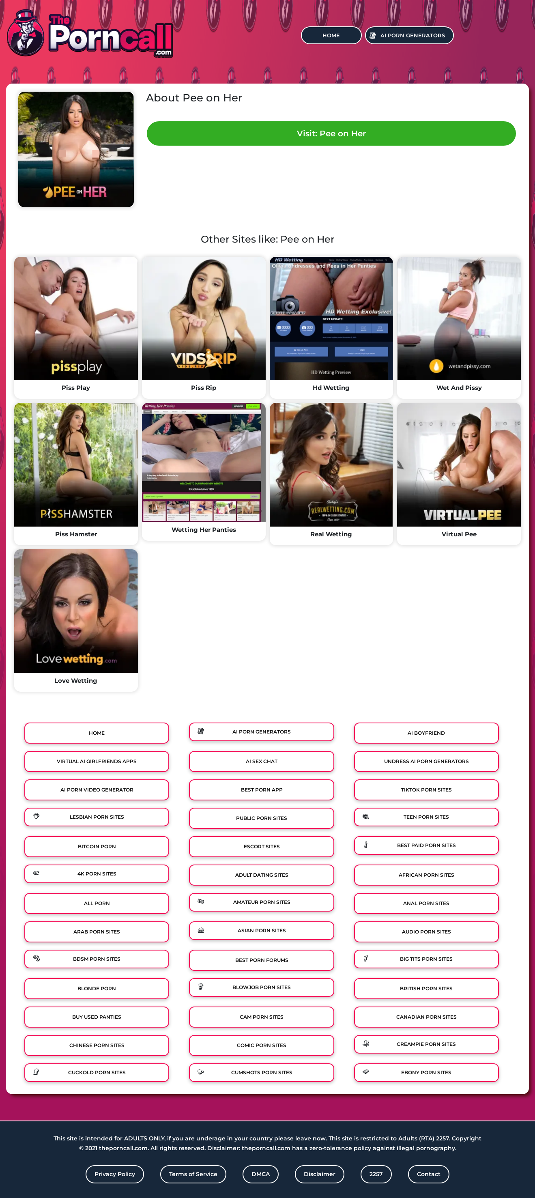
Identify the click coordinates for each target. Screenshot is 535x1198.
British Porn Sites (426, 988)
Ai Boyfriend (426, 733)
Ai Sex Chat (261, 761)
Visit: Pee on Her (331, 133)
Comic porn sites (261, 1045)
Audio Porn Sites (426, 932)
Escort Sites (262, 846)
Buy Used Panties (96, 1017)
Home (331, 35)
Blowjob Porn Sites (261, 987)
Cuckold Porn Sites (97, 1072)
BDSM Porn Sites (96, 959)
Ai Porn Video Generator (96, 790)
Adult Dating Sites (261, 875)
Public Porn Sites (261, 818)
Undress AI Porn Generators (426, 761)
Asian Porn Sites (262, 930)
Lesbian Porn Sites (97, 817)
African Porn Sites (426, 875)
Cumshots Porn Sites (261, 1072)
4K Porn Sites (96, 874)
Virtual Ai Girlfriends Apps (97, 761)
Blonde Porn (96, 988)
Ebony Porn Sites (426, 1072)
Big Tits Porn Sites (426, 959)
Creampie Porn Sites (426, 1044)
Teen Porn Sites (426, 817)
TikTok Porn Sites (426, 790)
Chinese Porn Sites (97, 1045)
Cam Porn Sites (262, 1017)
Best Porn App (262, 790)
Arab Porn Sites (96, 932)
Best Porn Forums (261, 960)
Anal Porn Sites (426, 903)
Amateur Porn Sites (261, 902)
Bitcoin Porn (97, 846)
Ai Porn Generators (412, 35)
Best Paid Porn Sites (426, 845)
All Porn (97, 903)
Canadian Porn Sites (426, 1017)
